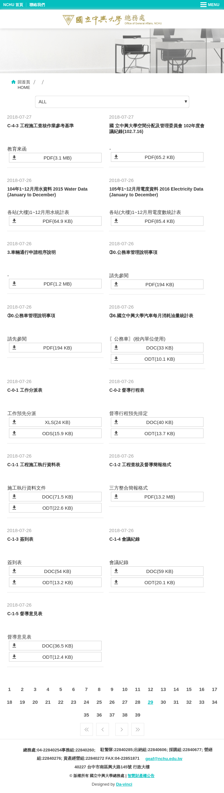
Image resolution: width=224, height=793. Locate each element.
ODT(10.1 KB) (160, 359)
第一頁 (86, 728)
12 (150, 689)
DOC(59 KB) (159, 571)
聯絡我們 (37, 5)
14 (176, 689)
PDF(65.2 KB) (160, 157)
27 (125, 702)
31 (176, 702)
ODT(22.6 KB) (57, 508)
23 (73, 702)
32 (189, 702)
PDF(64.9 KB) (57, 221)
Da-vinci (124, 784)
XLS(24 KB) (57, 422)
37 (112, 715)
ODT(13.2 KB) (57, 582)
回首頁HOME (24, 85)
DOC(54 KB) (57, 571)
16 (201, 689)
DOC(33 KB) (159, 347)
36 (99, 715)
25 (99, 702)
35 (86, 715)
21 (48, 702)
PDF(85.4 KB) (160, 221)
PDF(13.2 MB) (159, 496)
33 (201, 702)
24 (86, 702)
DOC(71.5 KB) (57, 496)
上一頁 (102, 728)
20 (35, 702)
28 (137, 702)
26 (112, 702)
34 (214, 702)
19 (22, 702)
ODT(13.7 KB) (160, 433)
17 (214, 689)
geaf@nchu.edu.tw (163, 758)
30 (163, 702)
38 (125, 715)
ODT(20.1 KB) (160, 582)
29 (150, 702)
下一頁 (121, 728)
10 (125, 689)
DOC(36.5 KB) (57, 645)
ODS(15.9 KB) (57, 433)
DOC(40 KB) (159, 422)
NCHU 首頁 (13, 5)
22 (60, 702)
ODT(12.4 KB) (57, 657)
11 (137, 689)
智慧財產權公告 (141, 775)
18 (9, 702)
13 (163, 689)
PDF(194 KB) (159, 284)
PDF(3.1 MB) (58, 158)
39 (137, 715)
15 (189, 689)
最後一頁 (137, 728)
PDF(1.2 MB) (58, 284)
